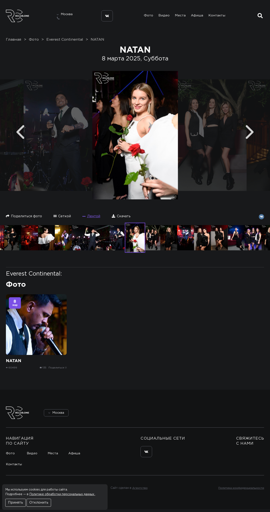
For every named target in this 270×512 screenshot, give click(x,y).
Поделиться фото (24, 219)
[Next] (249, 135)
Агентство (139, 491)
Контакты (218, 16)
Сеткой (62, 219)
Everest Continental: (34, 276)
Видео (162, 16)
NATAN (97, 42)
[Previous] (20, 135)
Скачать (121, 219)
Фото (146, 16)
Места (179, 16)
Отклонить (38, 502)
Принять (15, 502)
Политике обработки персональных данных (62, 494)
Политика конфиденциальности (240, 491)
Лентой (91, 219)
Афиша (197, 16)
